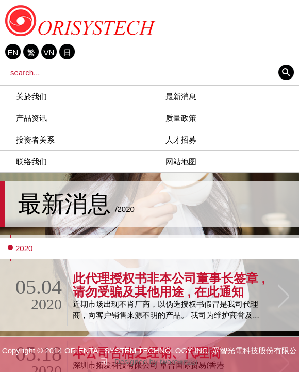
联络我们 (31, 161)
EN (13, 52)
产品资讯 (31, 118)
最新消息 (180, 96)
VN (49, 52)
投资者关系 (35, 139)
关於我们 (31, 96)
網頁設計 (188, 362)
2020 (23, 248)
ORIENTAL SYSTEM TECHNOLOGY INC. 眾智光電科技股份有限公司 (80, 20)
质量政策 (180, 118)
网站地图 (180, 161)
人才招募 (180, 139)
